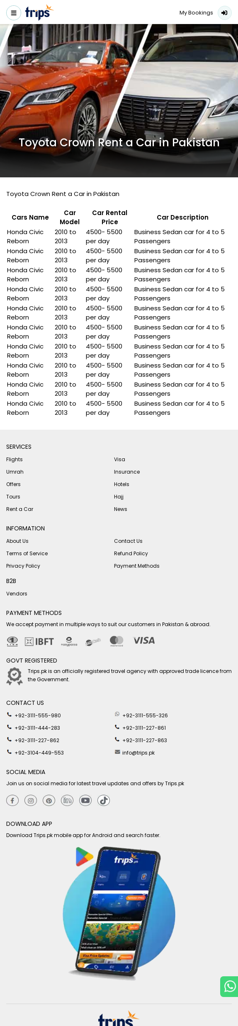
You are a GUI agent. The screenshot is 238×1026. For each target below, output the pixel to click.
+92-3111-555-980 (33, 715)
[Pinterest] (49, 801)
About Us (17, 540)
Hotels (121, 484)
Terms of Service (27, 553)
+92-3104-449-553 (35, 752)
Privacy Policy (23, 565)
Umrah (15, 471)
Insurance (127, 471)
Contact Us (128, 540)
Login (225, 13)
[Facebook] (12, 801)
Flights (14, 459)
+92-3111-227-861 (140, 727)
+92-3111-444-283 (33, 727)
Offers (13, 484)
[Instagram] (30, 801)
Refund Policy (131, 553)
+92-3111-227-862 (32, 740)
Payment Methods (137, 565)
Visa (119, 459)
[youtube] (85, 801)
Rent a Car (19, 509)
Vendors (16, 593)
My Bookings (196, 13)
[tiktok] (103, 801)
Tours (13, 496)
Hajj (119, 496)
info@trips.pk (134, 752)
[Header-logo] (39, 14)
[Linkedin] (67, 801)
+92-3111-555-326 (141, 715)
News (120, 509)
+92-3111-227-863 (140, 740)
